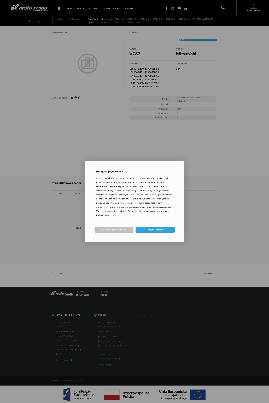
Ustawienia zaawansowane (113, 229)
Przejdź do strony (155, 229)
